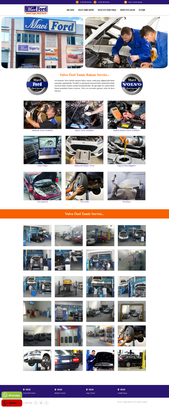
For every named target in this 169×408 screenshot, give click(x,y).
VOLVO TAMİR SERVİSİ (86, 10)
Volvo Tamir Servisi (133, 2)
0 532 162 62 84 (108, 2)
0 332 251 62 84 (84, 2)
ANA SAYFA (71, 10)
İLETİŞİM (142, 10)
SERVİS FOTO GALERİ (128, 10)
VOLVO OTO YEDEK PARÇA (107, 10)
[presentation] (0, 70)
